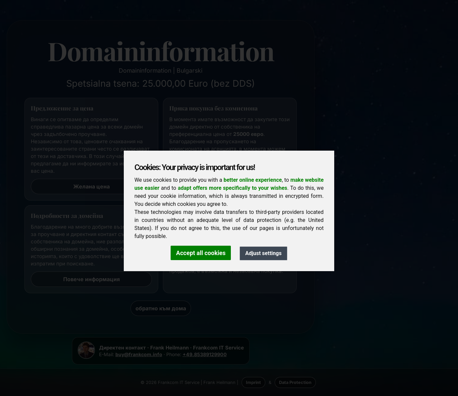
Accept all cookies (200, 252)
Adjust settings (263, 253)
